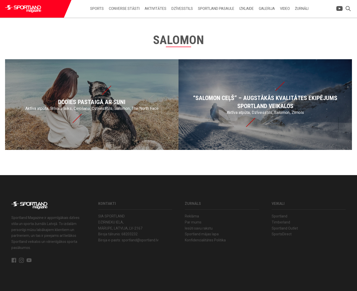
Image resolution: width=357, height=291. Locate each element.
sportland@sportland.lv (140, 240)
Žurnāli (302, 9)
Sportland (279, 216)
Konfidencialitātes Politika (205, 240)
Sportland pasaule (216, 9)
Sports (97, 9)
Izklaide (246, 9)
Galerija (267, 9)
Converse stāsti (124, 9)
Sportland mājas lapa (202, 234)
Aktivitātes (155, 9)
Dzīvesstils (182, 9)
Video (285, 9)
